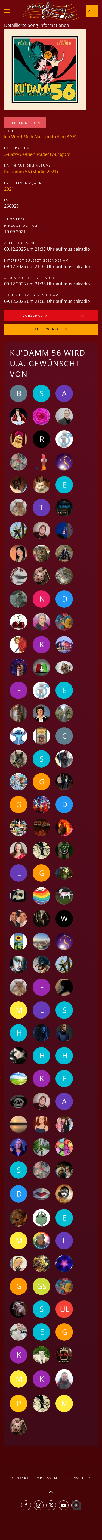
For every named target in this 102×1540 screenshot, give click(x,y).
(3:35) (40, 137)
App (92, 11)
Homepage (17, 219)
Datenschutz (77, 1478)
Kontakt (20, 1478)
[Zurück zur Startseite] (51, 11)
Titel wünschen (51, 329)
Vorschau (35, 316)
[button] (7, 11)
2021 (9, 189)
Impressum (46, 1478)
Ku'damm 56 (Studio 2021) (31, 172)
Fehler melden (25, 123)
